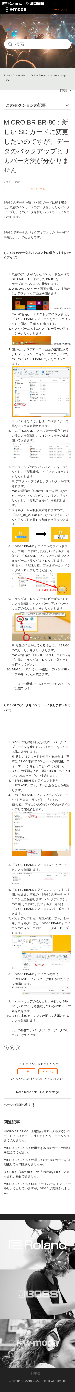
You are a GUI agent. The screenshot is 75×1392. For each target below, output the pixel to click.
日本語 (63, 90)
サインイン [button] (61, 9)
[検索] (37, 44)
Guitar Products (40, 75)
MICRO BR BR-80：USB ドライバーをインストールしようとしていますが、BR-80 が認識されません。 (37, 1188)
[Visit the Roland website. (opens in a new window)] (37, 1244)
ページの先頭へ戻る (19, 1104)
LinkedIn (17, 1047)
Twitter (12, 1047)
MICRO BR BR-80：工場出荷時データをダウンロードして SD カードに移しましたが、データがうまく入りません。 (37, 1136)
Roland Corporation (15, 75)
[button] (55, 4)
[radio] (26, 1071)
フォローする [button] (37, 189)
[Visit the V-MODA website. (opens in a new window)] (37, 1343)
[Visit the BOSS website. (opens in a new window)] (37, 1294)
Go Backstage (49, 1092)
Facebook (6, 1047)
